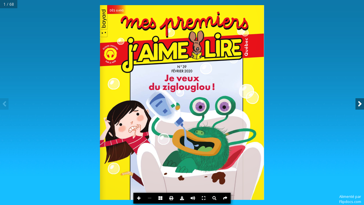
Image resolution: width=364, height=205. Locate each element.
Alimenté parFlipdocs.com (350, 199)
